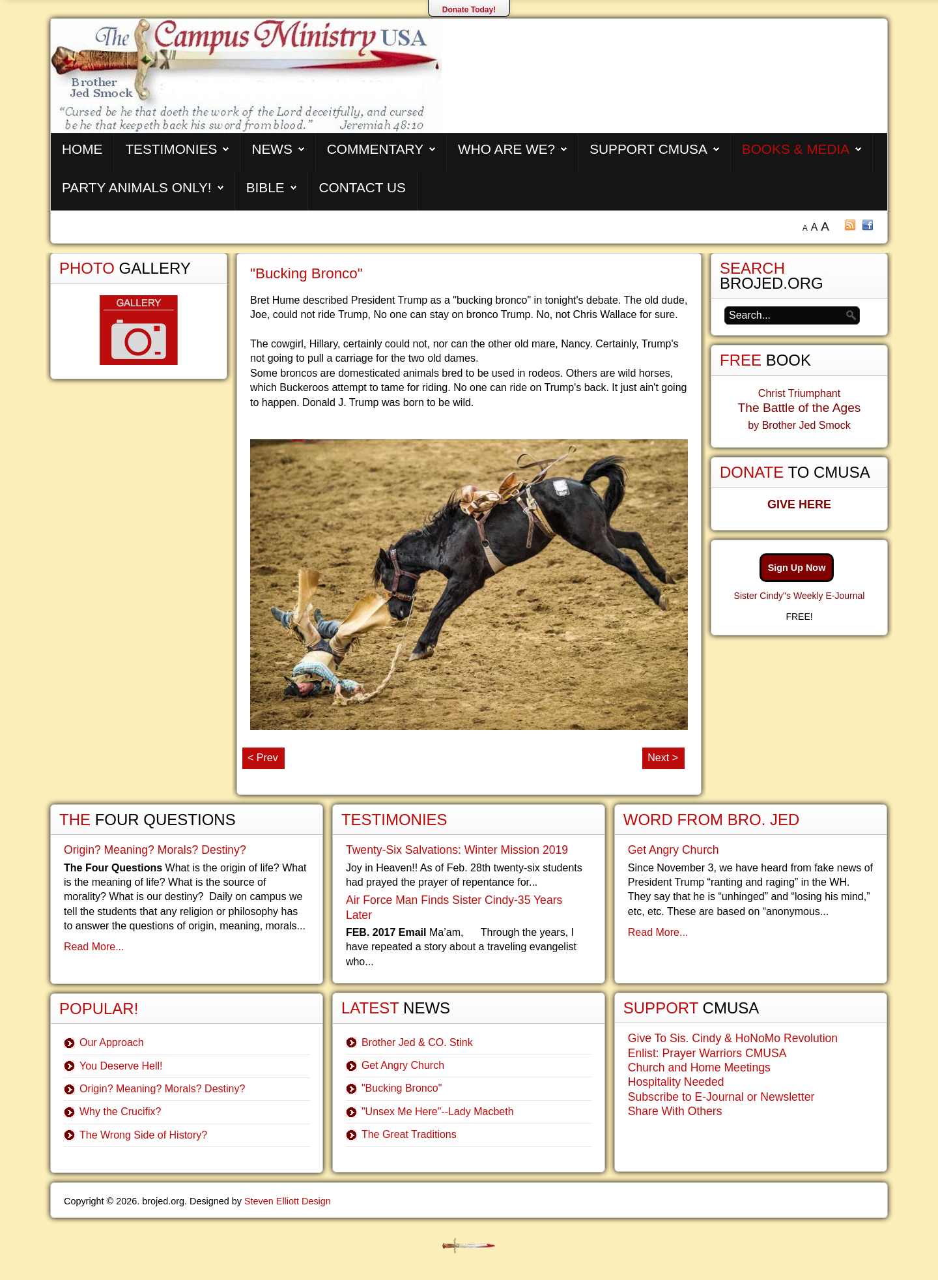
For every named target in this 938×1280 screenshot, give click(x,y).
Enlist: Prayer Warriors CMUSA (707, 1053)
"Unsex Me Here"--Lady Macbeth (438, 1111)
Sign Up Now (797, 567)
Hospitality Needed (676, 1081)
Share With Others (675, 1111)
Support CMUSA (648, 148)
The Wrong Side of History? (143, 1135)
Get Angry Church (403, 1065)
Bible (265, 187)
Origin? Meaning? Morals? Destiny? (155, 849)
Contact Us (362, 187)
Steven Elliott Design (287, 1201)
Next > (662, 757)
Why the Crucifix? (120, 1111)
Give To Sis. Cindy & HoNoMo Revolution (733, 1038)
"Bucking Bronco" (306, 273)
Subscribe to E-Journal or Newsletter (721, 1096)
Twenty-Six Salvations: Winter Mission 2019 (457, 849)
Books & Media (795, 148)
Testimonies (171, 148)
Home (82, 148)
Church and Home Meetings (699, 1067)
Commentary (375, 148)
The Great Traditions (409, 1134)
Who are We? (506, 148)
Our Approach (111, 1042)
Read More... (94, 946)
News (271, 148)
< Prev (263, 757)
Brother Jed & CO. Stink (417, 1042)
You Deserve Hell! (120, 1065)
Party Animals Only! (137, 187)
